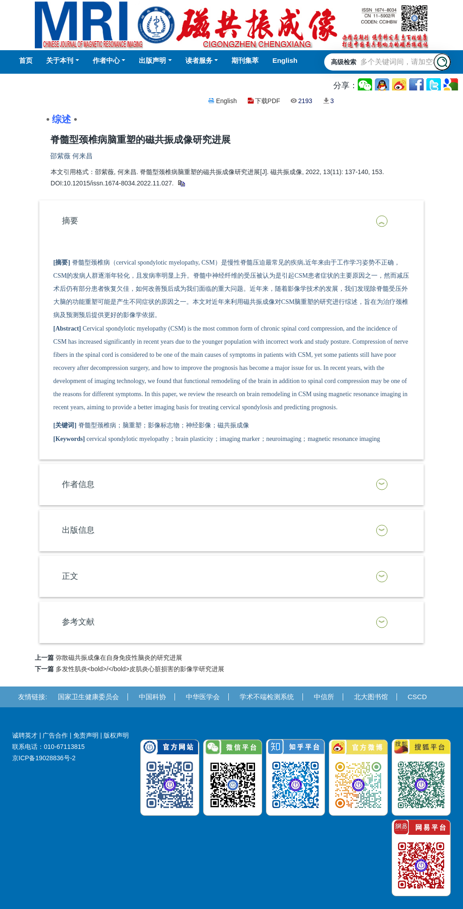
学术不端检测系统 (267, 697)
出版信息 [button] (78, 530)
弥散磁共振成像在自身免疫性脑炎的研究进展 (119, 657)
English (226, 100)
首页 (26, 60)
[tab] (231, 221)
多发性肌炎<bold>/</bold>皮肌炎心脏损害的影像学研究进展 (140, 668)
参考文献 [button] (78, 621)
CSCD (417, 697)
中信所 (324, 697)
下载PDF (267, 100)
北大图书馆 (371, 697)
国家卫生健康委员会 (88, 697)
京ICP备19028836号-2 (44, 758)
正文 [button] (70, 576)
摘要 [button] (70, 220)
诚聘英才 (25, 735)
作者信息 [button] (78, 484)
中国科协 (152, 697)
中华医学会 (203, 697)
